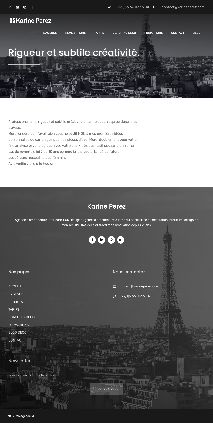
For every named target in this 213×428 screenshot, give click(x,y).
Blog (197, 33)
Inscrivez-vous (106, 389)
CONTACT (15, 340)
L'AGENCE (15, 294)
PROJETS (15, 302)
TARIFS (13, 310)
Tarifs (99, 33)
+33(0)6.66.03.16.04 (134, 296)
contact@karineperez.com (183, 7)
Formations (153, 33)
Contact (178, 33)
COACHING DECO (21, 317)
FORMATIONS (18, 325)
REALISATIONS (75, 33)
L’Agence (50, 33)
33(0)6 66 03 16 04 (133, 7)
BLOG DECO (17, 333)
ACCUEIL (15, 286)
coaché (62, 133)
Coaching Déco (124, 33)
